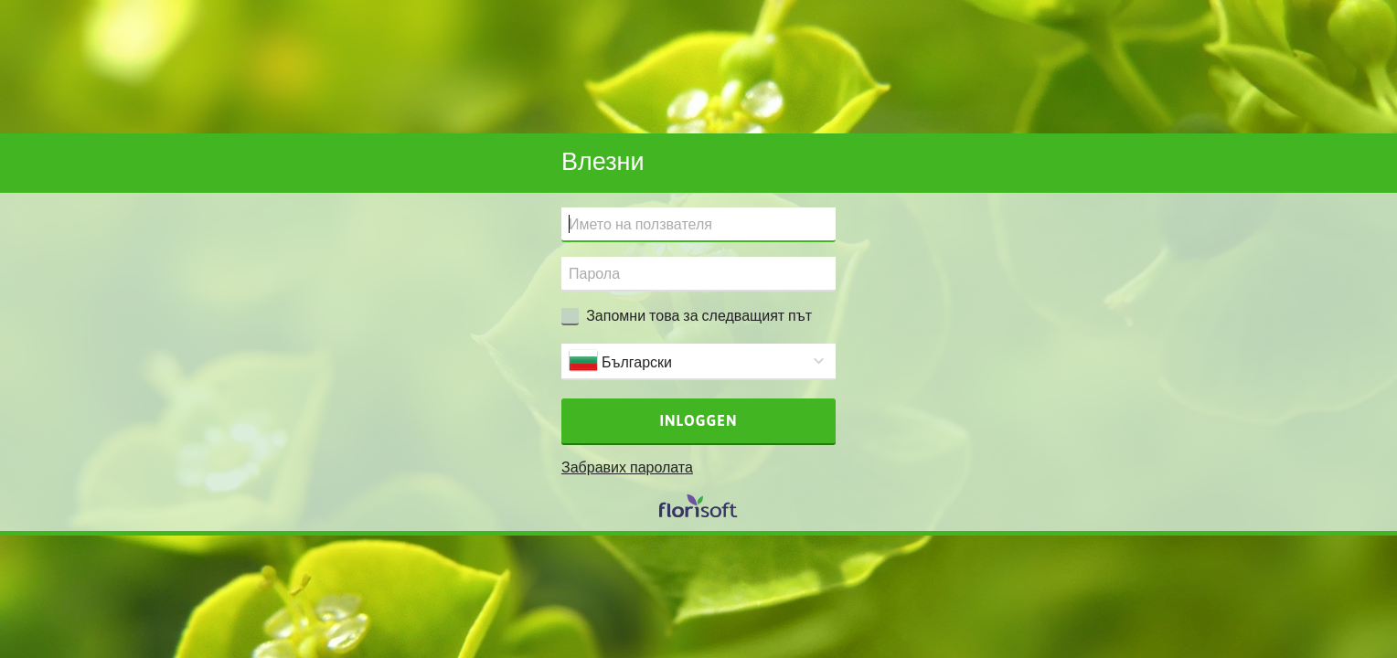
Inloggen (699, 420)
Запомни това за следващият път (699, 315)
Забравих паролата (627, 467)
